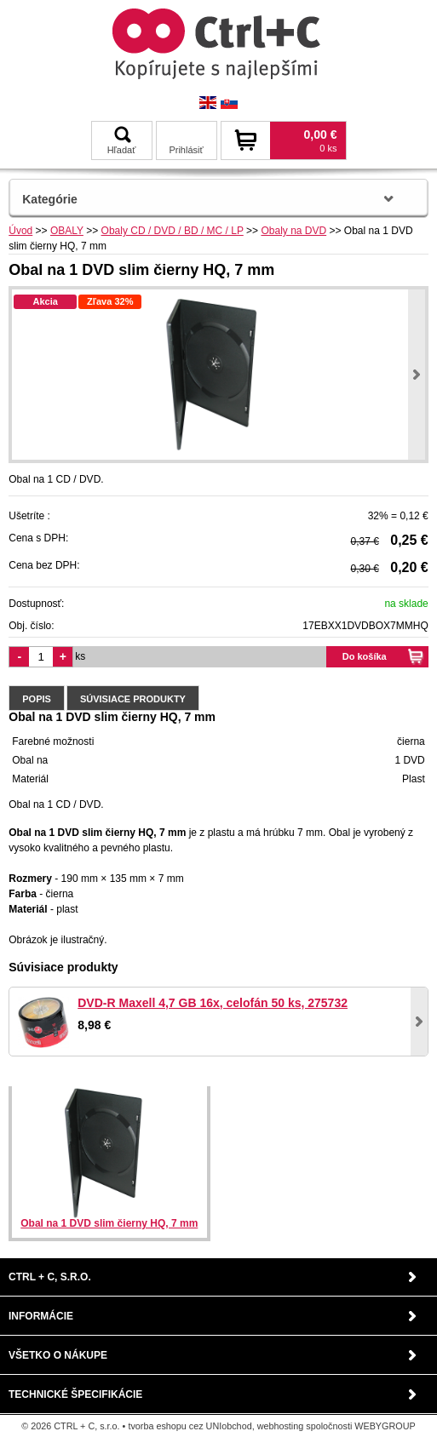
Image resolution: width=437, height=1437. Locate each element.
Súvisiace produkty (133, 699)
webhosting (280, 1426)
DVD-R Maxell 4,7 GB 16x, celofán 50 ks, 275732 (213, 1003)
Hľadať (121, 140)
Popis (36, 699)
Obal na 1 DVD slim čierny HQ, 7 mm (109, 1223)
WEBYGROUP (384, 1426)
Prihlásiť (186, 150)
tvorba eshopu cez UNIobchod (189, 1426)
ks (80, 656)
